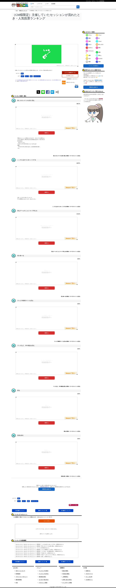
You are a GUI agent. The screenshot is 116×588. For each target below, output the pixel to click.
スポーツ (89, 47)
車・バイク (99, 44)
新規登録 (101, 98)
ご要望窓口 (65, 576)
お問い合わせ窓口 (67, 579)
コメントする (46, 520)
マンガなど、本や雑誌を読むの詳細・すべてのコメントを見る (66, 386)
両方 (33, 3)
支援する (88, 570)
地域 (98, 61)
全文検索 (53, 3)
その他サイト (89, 579)
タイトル (40, 3)
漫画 (88, 38)
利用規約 (18, 573)
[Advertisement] (46, 32)
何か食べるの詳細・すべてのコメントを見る (70, 296)
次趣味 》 (66, 510)
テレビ (99, 41)
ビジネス (99, 58)
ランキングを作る (43, 573)
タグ (47, 3)
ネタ (88, 58)
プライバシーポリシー (22, 576)
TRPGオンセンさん (70, 82)
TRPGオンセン (37, 76)
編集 (76, 86)
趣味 (22, 73)
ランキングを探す (43, 570)
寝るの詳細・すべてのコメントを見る (72, 431)
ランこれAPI (89, 576)
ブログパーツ (89, 573)
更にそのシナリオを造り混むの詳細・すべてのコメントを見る (66, 155)
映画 (88, 41)
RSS (17, 582)
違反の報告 (65, 570)
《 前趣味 (19, 510)
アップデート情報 (67, 582)
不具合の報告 (65, 573)
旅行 (98, 47)
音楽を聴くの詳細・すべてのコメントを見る (70, 476)
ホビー (27, 76)
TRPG (22, 76)
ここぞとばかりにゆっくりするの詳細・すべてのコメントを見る (66, 206)
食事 (88, 55)
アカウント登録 (43, 582)
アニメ (99, 34)
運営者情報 (19, 579)
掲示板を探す (42, 576)
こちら (18, 81)
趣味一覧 (42, 510)
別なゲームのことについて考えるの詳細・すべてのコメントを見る (65, 251)
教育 (88, 61)
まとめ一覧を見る (43, 579)
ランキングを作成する (93, 65)
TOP (17, 10)
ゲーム (89, 34)
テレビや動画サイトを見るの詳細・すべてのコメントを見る (67, 341)
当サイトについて (20, 570)
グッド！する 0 (73, 505)
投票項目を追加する (93, 87)
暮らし (99, 55)
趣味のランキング (23, 10)
